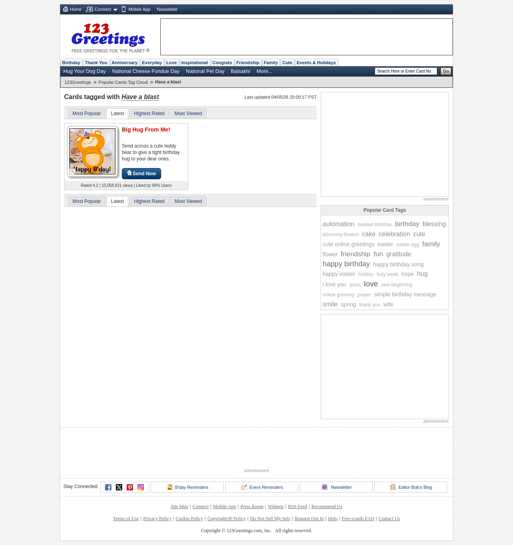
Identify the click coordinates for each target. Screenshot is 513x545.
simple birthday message (405, 294)
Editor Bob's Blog (411, 487)
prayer (364, 295)
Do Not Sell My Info (270, 518)
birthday (407, 224)
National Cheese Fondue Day (146, 71)
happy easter (339, 274)
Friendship (247, 62)
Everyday (152, 62)
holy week (387, 274)
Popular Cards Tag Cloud (123, 82)
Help (332, 518)
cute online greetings (348, 244)
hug (422, 273)
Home (75, 9)
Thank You (96, 62)
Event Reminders (262, 487)
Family (271, 62)
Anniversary (125, 62)
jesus (355, 285)
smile (330, 304)
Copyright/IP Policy (226, 518)
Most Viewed (188, 113)
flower (330, 254)
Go (446, 71)
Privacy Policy (157, 518)
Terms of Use (126, 518)
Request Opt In (309, 518)
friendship (355, 254)
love (371, 284)
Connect (103, 9)
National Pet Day (205, 71)
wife (389, 304)
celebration (394, 234)
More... (264, 71)
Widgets (276, 506)
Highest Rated (149, 113)
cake (369, 234)
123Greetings (78, 82)
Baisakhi (240, 71)
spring (348, 304)
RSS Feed (297, 506)
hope (407, 274)
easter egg (407, 244)
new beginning (396, 285)
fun (378, 254)
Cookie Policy (189, 518)
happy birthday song (398, 264)
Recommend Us (326, 506)
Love (171, 62)
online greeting (338, 295)
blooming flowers (341, 234)
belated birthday (374, 224)
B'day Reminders (187, 487)
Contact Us (389, 518)
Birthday (71, 62)
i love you (334, 284)
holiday (366, 274)
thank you (369, 305)
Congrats (222, 62)
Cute (287, 62)
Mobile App (139, 9)
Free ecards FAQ (357, 518)
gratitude (398, 254)
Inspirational (194, 62)
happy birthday (346, 264)
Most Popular (87, 113)
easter (385, 244)
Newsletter (167, 9)
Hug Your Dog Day (84, 71)
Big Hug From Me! (146, 129)
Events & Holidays (316, 62)
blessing (434, 224)
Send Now (141, 173)
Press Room (252, 506)
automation (338, 224)
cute (419, 234)
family (431, 244)
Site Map (179, 506)
